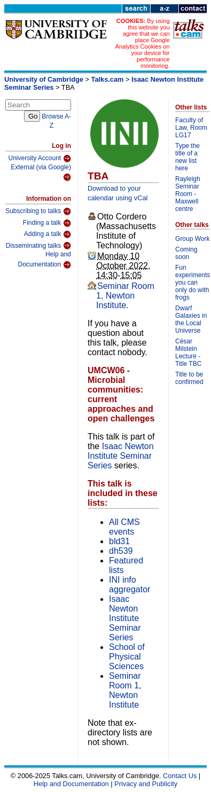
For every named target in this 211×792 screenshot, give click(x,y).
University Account (39, 158)
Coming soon (186, 253)
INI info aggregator (129, 584)
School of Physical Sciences (127, 656)
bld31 (119, 541)
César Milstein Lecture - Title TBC (188, 352)
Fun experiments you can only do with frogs (192, 282)
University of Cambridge (43, 79)
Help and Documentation (44, 259)
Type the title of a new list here (187, 157)
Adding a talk (47, 234)
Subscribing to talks (38, 211)
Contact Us (180, 776)
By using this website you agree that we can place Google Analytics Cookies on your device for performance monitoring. (142, 43)
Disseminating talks (38, 245)
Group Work (192, 238)
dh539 (121, 550)
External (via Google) (41, 172)
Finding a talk (47, 223)
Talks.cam (107, 79)
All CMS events (124, 526)
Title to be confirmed (189, 378)
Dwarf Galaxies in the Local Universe (191, 319)
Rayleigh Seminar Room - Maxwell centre (187, 194)
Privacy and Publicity (145, 784)
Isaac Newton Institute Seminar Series (121, 456)
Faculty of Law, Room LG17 (191, 127)
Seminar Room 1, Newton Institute (125, 295)
